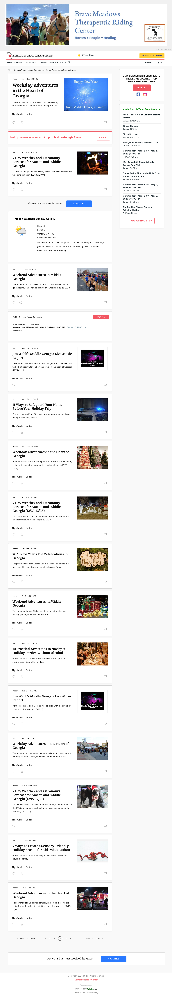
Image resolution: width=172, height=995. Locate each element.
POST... (101, 317)
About (63, 62)
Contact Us (79, 980)
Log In (159, 62)
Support (103, 137)
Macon (15, 79)
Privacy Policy (92, 993)
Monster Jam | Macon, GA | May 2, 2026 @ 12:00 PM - (49, 327)
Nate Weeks (18, 114)
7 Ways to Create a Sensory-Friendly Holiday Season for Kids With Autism (41, 848)
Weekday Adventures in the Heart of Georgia (35, 90)
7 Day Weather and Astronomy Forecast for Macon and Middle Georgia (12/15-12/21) (36, 795)
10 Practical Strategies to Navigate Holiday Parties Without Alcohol (39, 651)
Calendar (18, 62)
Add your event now (141, 221)
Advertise (53, 62)
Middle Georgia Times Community (27, 317)
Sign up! (141, 88)
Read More (17, 331)
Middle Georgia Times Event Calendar (141, 109)
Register (148, 62)
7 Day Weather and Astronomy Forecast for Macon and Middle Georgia (36, 162)
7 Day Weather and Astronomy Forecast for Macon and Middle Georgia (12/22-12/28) (36, 507)
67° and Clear (85, 55)
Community (30, 62)
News (9, 62)
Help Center (92, 980)
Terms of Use (80, 993)
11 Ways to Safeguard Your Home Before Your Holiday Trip (37, 407)
